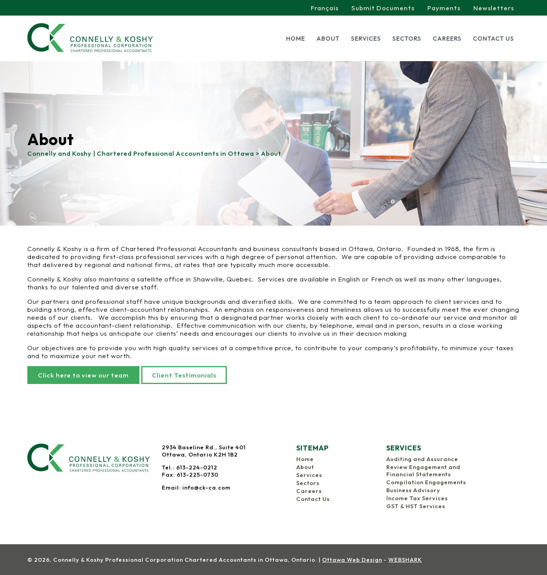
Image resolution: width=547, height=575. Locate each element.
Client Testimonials (184, 375)
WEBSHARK (405, 559)
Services (366, 38)
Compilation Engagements (426, 482)
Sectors (406, 38)
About (328, 38)
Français (324, 8)
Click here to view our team (83, 375)
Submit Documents (382, 8)
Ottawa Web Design (352, 559)
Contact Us (493, 38)
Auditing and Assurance (422, 459)
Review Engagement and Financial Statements (423, 470)
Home (295, 38)
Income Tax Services (417, 498)
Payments (443, 8)
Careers (447, 38)
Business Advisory (413, 490)
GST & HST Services (415, 506)
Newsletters (493, 8)
